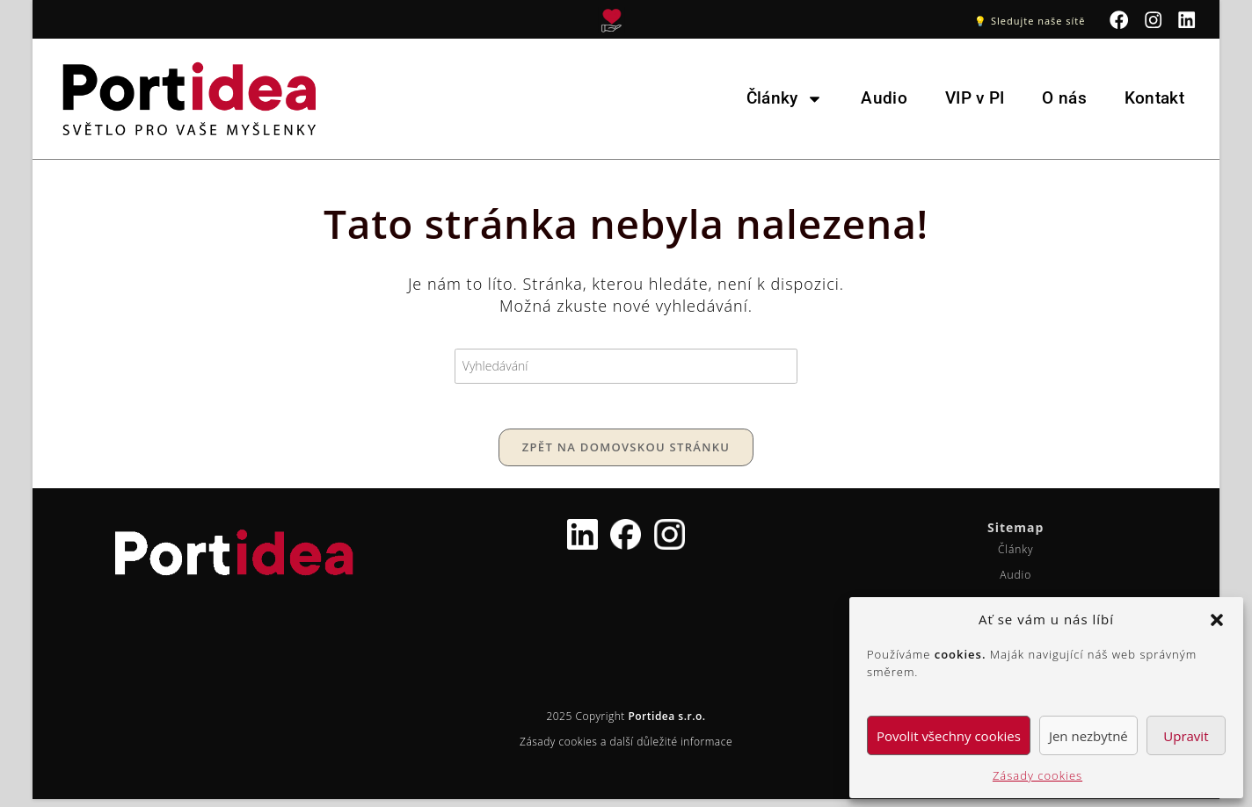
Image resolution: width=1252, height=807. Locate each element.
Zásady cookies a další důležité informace (626, 749)
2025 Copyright (625, 724)
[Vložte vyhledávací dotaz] (626, 366)
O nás (1064, 98)
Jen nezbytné (1088, 736)
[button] (1217, 620)
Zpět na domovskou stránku (626, 455)
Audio (884, 98)
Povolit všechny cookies (949, 736)
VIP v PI (974, 98)
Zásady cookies (1037, 775)
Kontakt (1154, 98)
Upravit (1185, 736)
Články (785, 98)
